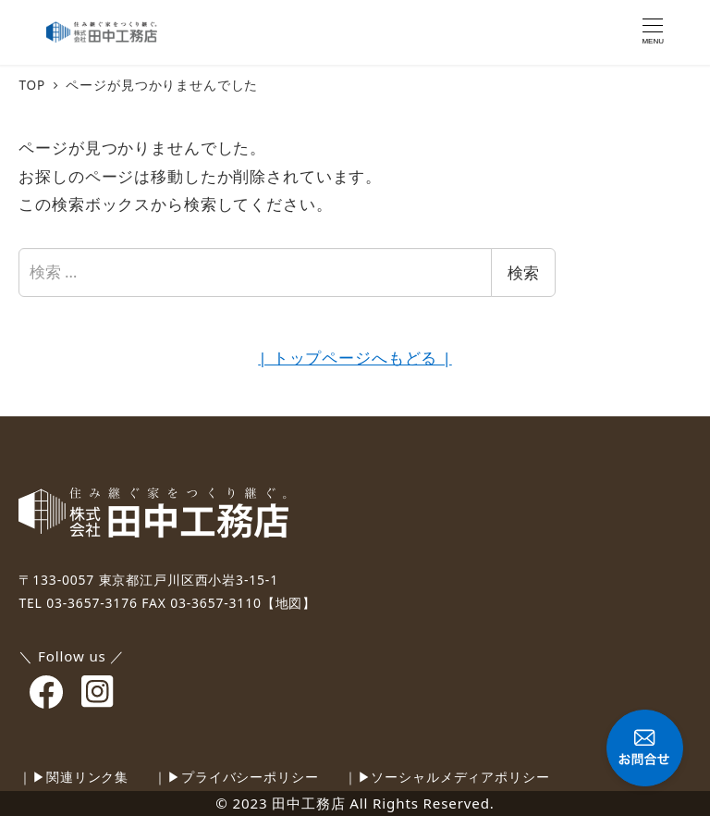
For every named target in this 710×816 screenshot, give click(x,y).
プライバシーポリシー (250, 776)
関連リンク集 (87, 776)
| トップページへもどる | (354, 357)
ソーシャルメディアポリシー (460, 776)
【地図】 (289, 603)
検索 (523, 272)
